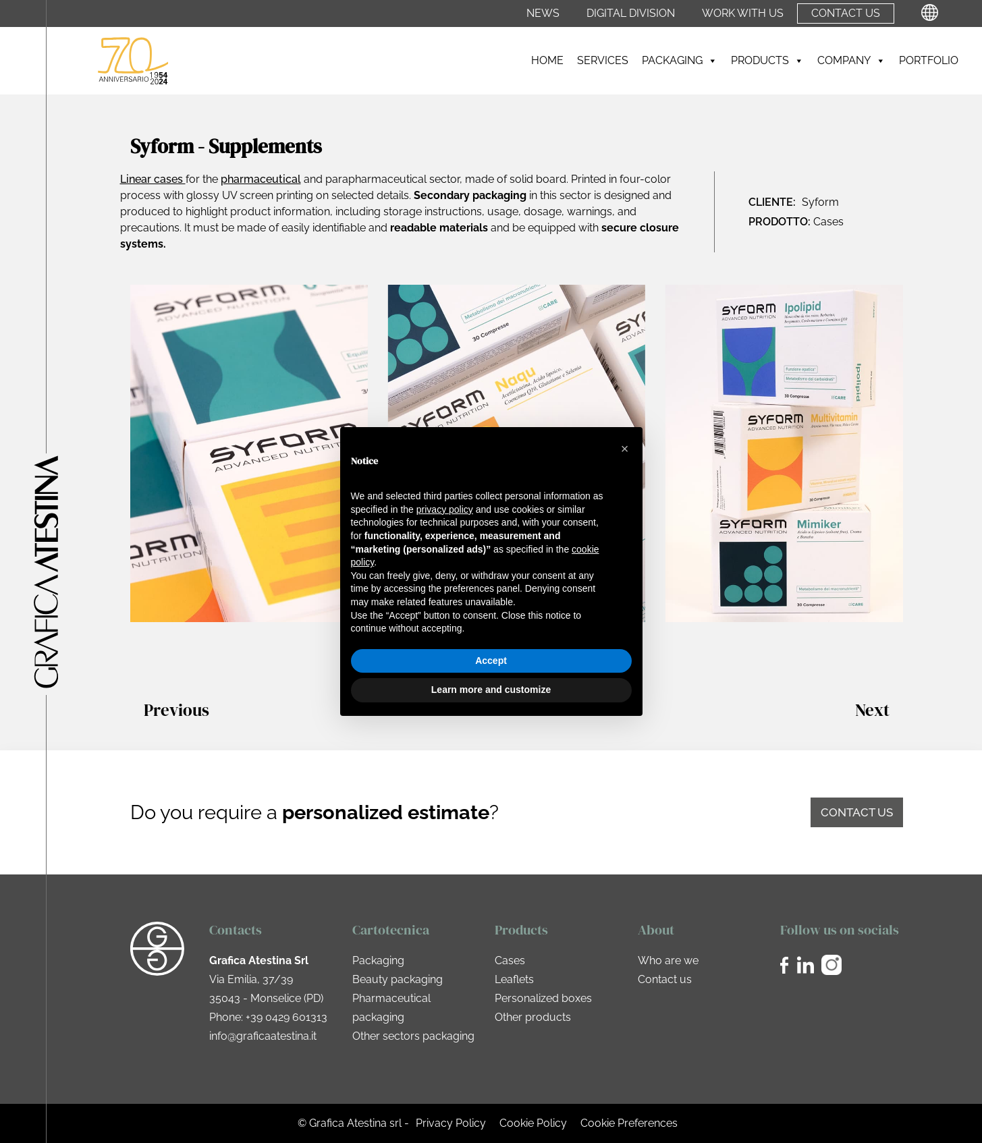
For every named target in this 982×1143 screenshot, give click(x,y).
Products (767, 60)
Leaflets (514, 979)
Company (851, 60)
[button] (625, 448)
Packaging (679, 60)
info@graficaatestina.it (263, 1036)
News (543, 13)
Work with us (743, 13)
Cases (510, 960)
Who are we (668, 960)
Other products (533, 1017)
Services (602, 60)
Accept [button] (491, 660)
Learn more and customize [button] (491, 689)
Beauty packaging (397, 979)
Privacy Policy (451, 1123)
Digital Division (631, 13)
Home (547, 60)
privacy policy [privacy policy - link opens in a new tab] (444, 509)
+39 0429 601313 (286, 1017)
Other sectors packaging (413, 1036)
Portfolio (928, 60)
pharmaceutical (261, 179)
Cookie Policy (533, 1123)
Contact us (845, 13)
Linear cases (153, 179)
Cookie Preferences (629, 1123)
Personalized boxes (543, 998)
